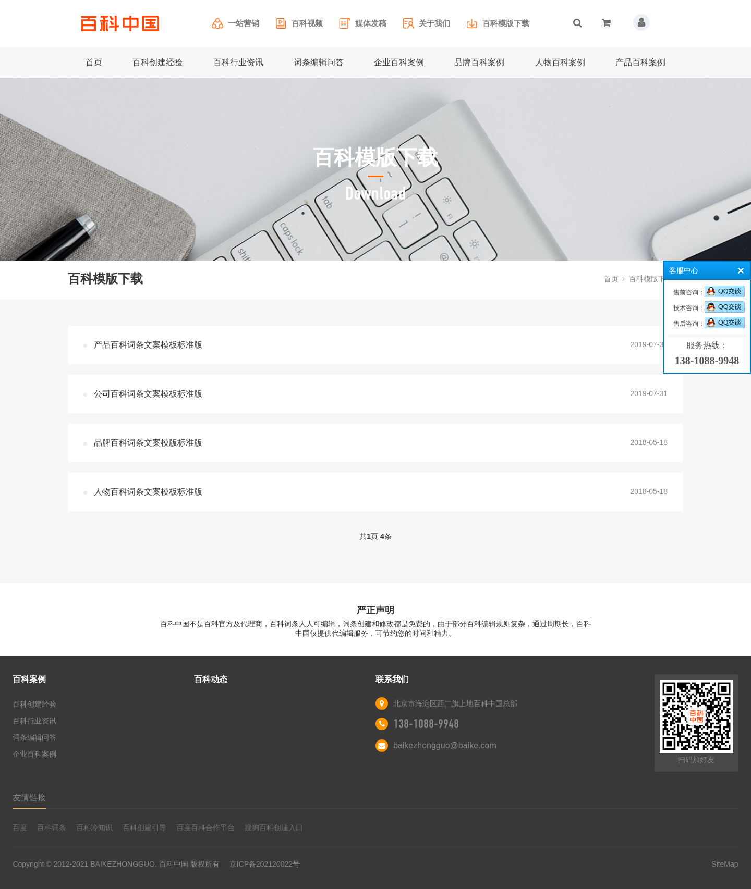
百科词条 (51, 827)
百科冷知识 (94, 827)
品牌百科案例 (479, 62)
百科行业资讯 (238, 62)
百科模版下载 (651, 279)
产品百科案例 (640, 62)
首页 (94, 62)
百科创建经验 (157, 62)
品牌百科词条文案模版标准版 (148, 442)
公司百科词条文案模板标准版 (148, 393)
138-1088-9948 (426, 724)
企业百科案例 (399, 62)
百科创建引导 (144, 827)
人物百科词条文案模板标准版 (148, 491)
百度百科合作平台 (205, 827)
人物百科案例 (560, 62)
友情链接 (29, 797)
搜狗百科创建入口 (274, 827)
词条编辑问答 (319, 62)
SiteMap (724, 864)
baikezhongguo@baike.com (444, 745)
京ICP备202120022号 (264, 864)
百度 (20, 827)
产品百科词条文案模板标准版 (148, 344)
